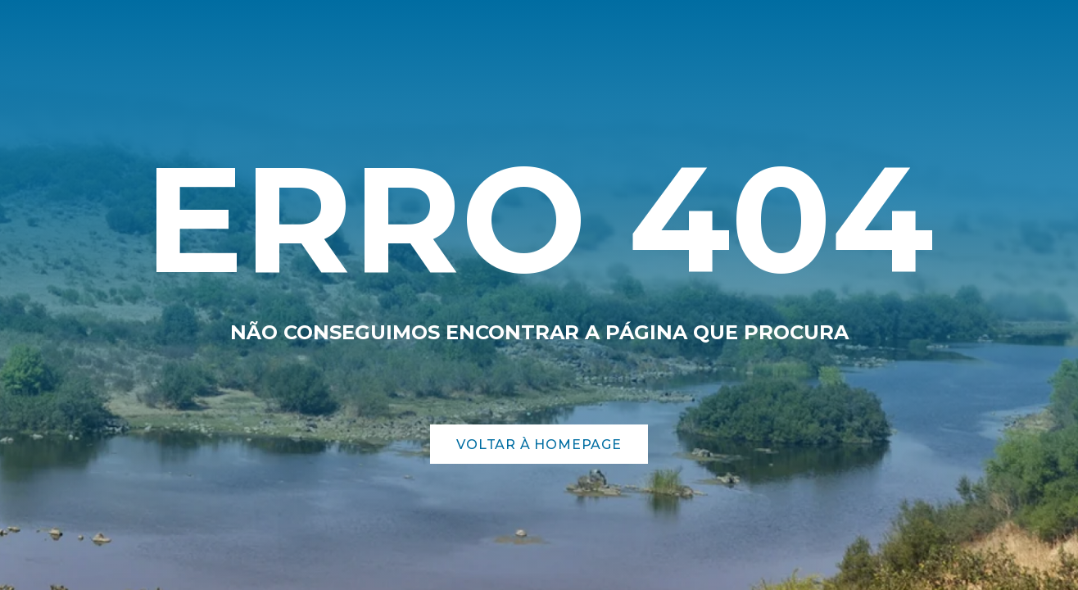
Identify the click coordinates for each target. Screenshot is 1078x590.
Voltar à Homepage (539, 444)
